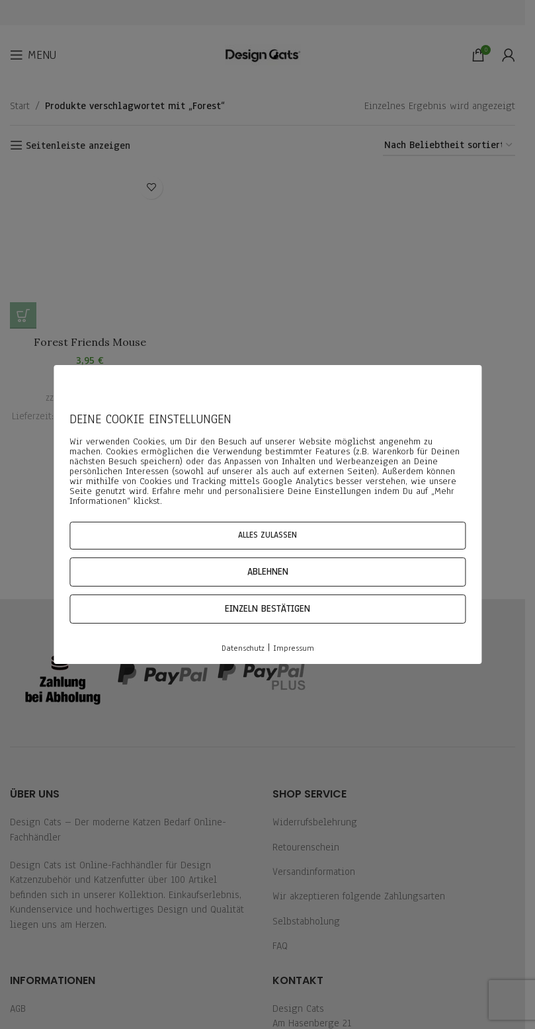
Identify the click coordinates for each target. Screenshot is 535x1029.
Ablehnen (267, 571)
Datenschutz (243, 648)
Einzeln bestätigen (267, 608)
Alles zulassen (267, 535)
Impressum (293, 648)
